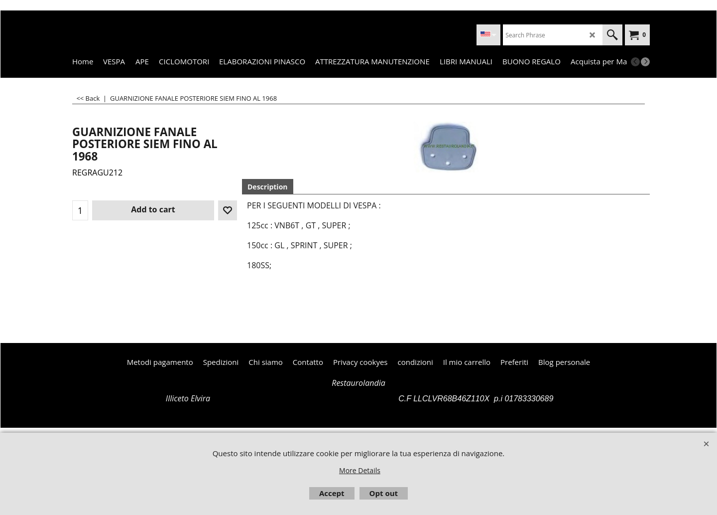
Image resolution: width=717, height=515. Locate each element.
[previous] (635, 61)
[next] (645, 61)
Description (267, 186)
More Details (359, 470)
